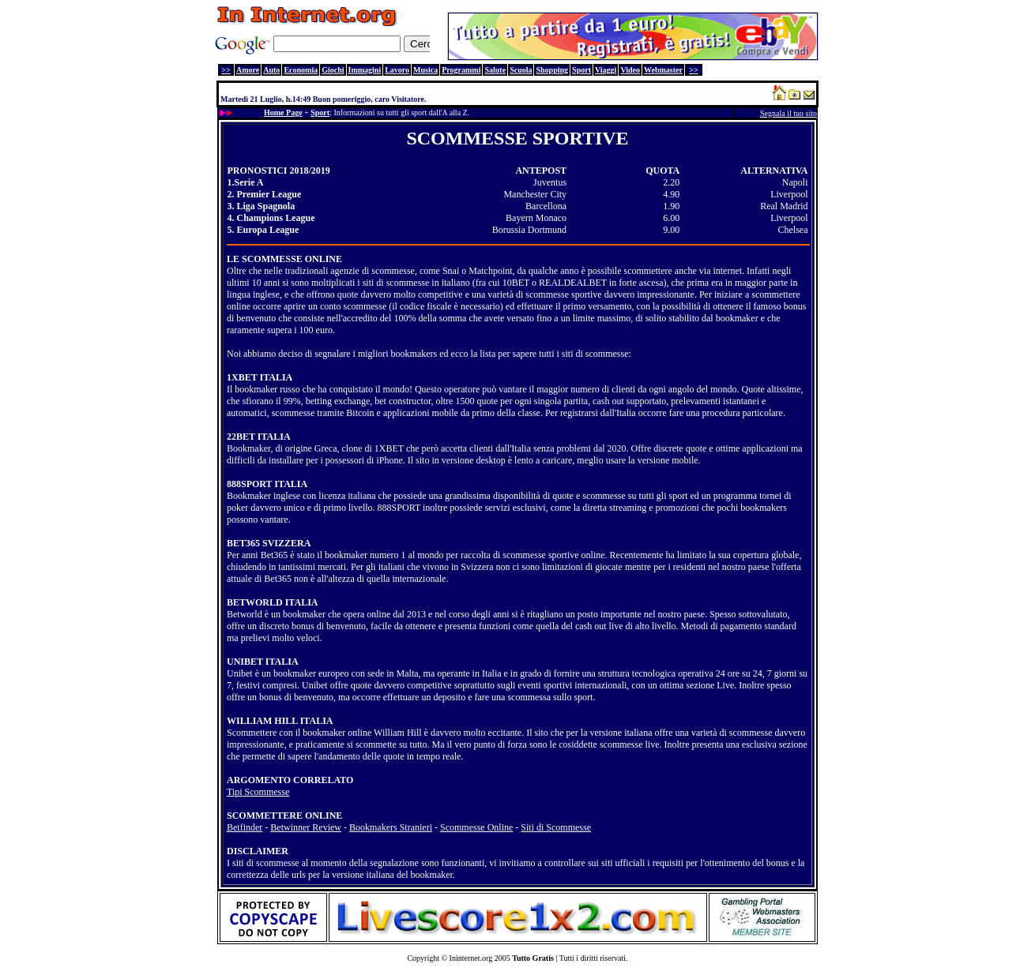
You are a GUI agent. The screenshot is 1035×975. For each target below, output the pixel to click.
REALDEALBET (573, 282)
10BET (515, 282)
